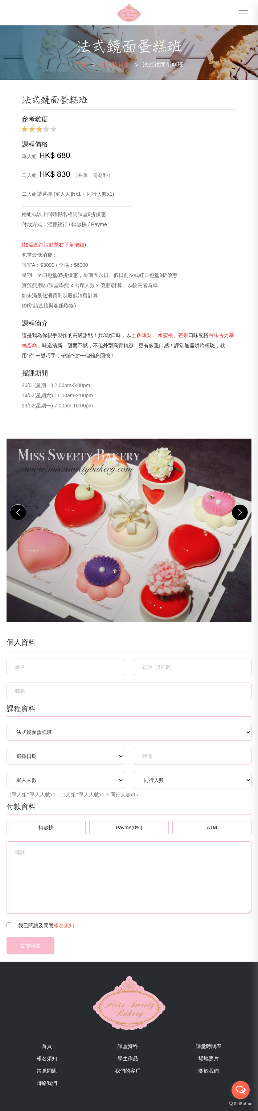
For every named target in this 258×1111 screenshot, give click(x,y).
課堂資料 (128, 1046)
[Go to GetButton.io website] (240, 1104)
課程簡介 (35, 323)
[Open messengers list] (241, 1090)
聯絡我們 (47, 1083)
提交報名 (30, 946)
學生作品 (128, 1058)
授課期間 (35, 373)
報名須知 (64, 925)
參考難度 (35, 119)
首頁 (85, 65)
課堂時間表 (119, 65)
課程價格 (35, 144)
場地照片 (208, 1058)
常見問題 (47, 1071)
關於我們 (208, 1071)
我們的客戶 (127, 1071)
